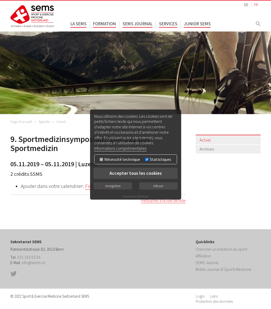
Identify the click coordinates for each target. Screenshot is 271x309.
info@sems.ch (33, 262)
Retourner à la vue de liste (163, 200)
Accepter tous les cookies (135, 173)
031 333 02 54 (28, 257)
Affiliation (203, 255)
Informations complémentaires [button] (120, 148)
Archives (207, 149)
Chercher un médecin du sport (221, 249)
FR (256, 4)
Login (200, 296)
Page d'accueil (21, 121)
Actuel (60, 121)
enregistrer (113, 186)
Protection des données (214, 301)
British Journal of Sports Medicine (223, 269)
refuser (158, 186)
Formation (104, 24)
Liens (214, 296)
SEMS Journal (137, 24)
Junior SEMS (197, 24)
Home (32, 16)
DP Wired (142, 196)
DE (246, 4)
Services (168, 24)
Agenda (44, 121)
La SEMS (78, 24)
